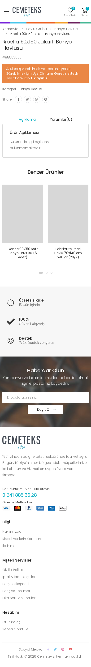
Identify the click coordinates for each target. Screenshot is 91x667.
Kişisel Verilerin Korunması (23, 538)
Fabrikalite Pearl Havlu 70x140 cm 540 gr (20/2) (68, 253)
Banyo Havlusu (66, 29)
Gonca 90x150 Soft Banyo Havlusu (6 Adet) (23, 253)
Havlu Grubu (36, 29)
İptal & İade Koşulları (19, 576)
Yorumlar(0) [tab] (61, 119)
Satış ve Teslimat (16, 591)
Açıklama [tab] (27, 119)
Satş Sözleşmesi (15, 584)
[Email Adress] (45, 397)
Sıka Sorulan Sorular (18, 598)
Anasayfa (10, 29)
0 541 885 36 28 (19, 495)
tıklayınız (39, 78)
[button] (85, 11)
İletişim (8, 545)
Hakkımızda (12, 531)
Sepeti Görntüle (15, 629)
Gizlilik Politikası (14, 569)
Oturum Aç (11, 622)
